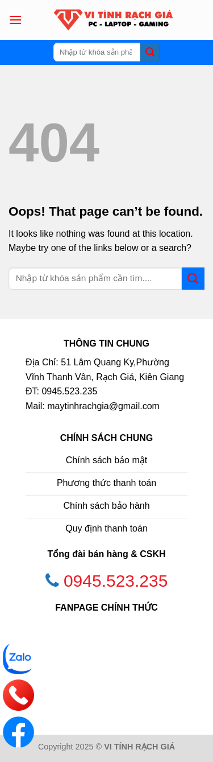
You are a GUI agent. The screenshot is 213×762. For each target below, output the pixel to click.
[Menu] (15, 20)
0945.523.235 (116, 580)
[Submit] (150, 52)
